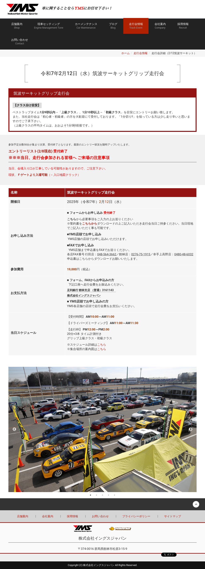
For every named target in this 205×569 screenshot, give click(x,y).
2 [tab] (96, 495)
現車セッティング (48, 26)
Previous (14, 429)
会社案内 (160, 26)
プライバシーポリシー (136, 516)
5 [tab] (115, 495)
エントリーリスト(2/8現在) (30, 151)
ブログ (113, 26)
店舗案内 (16, 26)
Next (191, 429)
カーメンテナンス (86, 26)
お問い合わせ (19, 42)
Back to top (102, 504)
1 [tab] (90, 495)
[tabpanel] (102, 429)
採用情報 (183, 26)
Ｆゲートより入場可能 (32, 175)
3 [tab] (102, 495)
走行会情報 (136, 26)
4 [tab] (109, 495)
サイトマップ (172, 516)
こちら (101, 344)
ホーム (125, 53)
